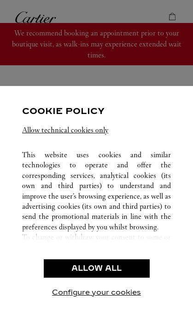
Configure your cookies (96, 292)
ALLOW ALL (96, 268)
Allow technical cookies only (65, 130)
